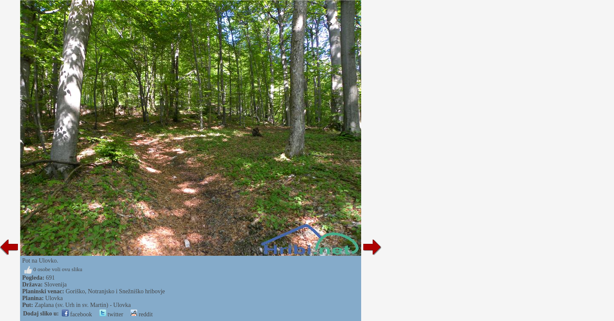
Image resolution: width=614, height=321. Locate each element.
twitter (111, 314)
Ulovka (54, 298)
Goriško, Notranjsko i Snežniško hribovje (115, 291)
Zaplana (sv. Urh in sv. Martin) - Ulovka (83, 305)
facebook (77, 314)
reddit (141, 314)
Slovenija (55, 284)
